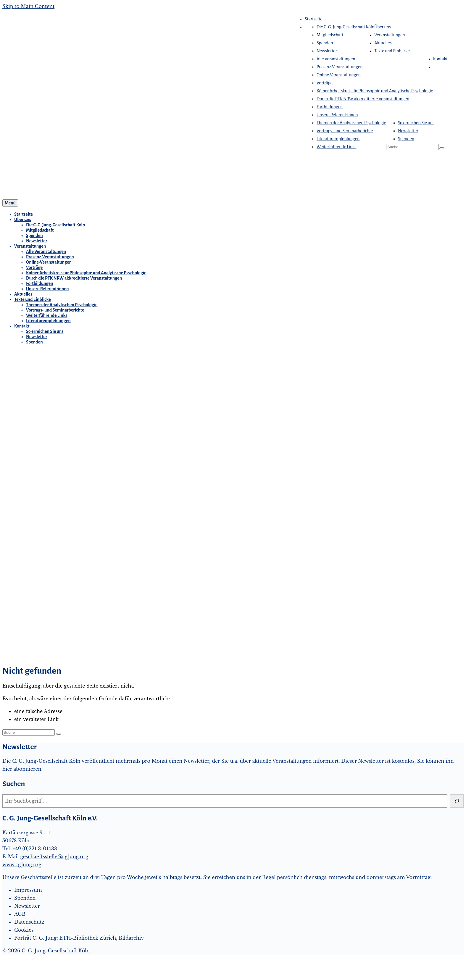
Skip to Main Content (28, 6)
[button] (436, 67)
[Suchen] (457, 801)
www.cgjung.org (21, 864)
